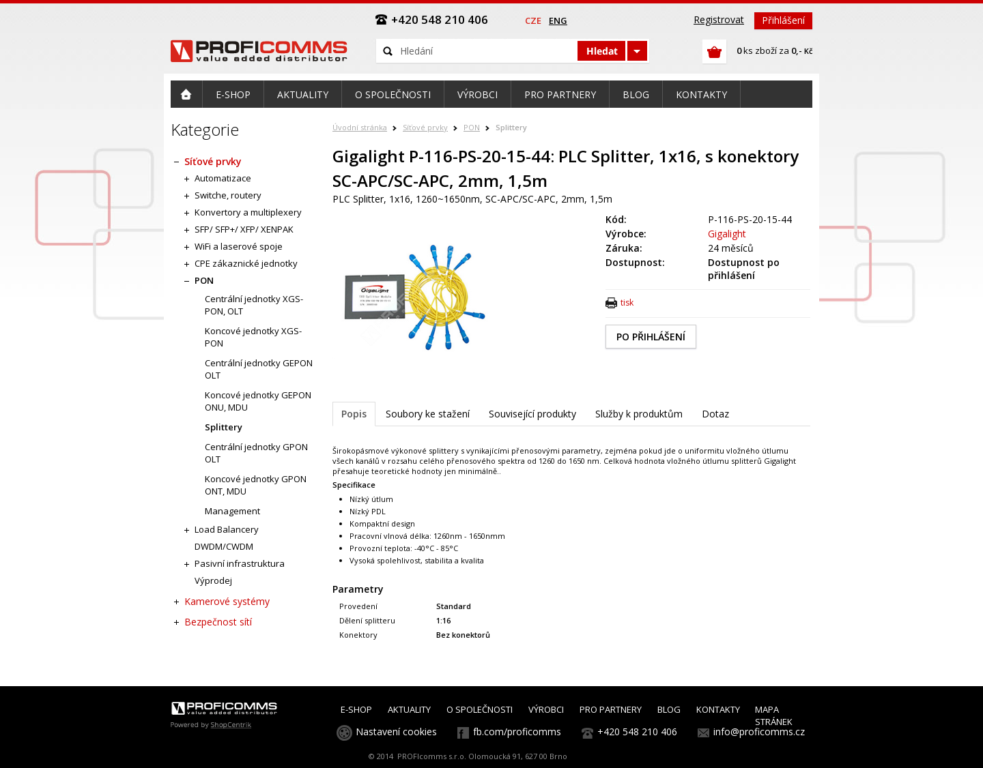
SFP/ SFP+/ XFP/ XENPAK (244, 229)
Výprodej (213, 580)
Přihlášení (783, 20)
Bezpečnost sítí (218, 621)
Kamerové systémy (227, 601)
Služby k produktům (639, 413)
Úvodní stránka (359, 127)
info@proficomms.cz (759, 731)
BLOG (669, 709)
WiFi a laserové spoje (239, 246)
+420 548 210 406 (637, 731)
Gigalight (727, 233)
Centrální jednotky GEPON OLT (259, 369)
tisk (627, 302)
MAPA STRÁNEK (774, 715)
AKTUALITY (409, 709)
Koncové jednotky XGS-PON (253, 337)
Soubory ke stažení (428, 413)
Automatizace (223, 178)
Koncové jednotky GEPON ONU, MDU (258, 401)
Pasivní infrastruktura (240, 563)
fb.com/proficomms (517, 731)
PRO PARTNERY (611, 709)
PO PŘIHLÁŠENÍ (650, 336)
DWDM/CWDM (224, 546)
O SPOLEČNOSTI (479, 709)
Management (232, 511)
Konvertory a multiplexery (248, 212)
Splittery (511, 127)
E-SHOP (356, 709)
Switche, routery (228, 195)
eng (558, 20)
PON (472, 127)
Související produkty (532, 413)
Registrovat (719, 19)
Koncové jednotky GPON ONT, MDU (256, 485)
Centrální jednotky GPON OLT (256, 453)
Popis (354, 413)
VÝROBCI (546, 709)
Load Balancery (227, 529)
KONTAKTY (718, 709)
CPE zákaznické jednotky (246, 263)
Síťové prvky (425, 127)
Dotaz (715, 413)
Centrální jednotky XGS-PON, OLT (254, 305)
